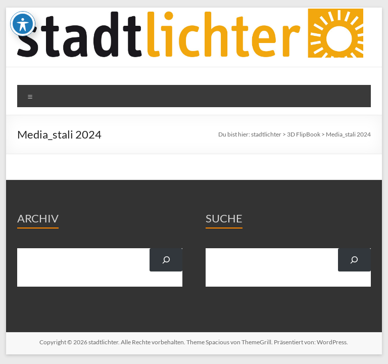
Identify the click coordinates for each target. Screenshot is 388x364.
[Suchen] (166, 260)
